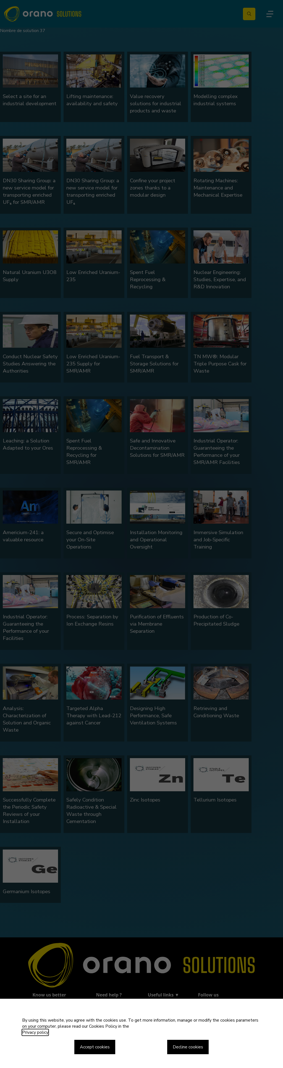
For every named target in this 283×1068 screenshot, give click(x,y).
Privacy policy (35, 1032)
